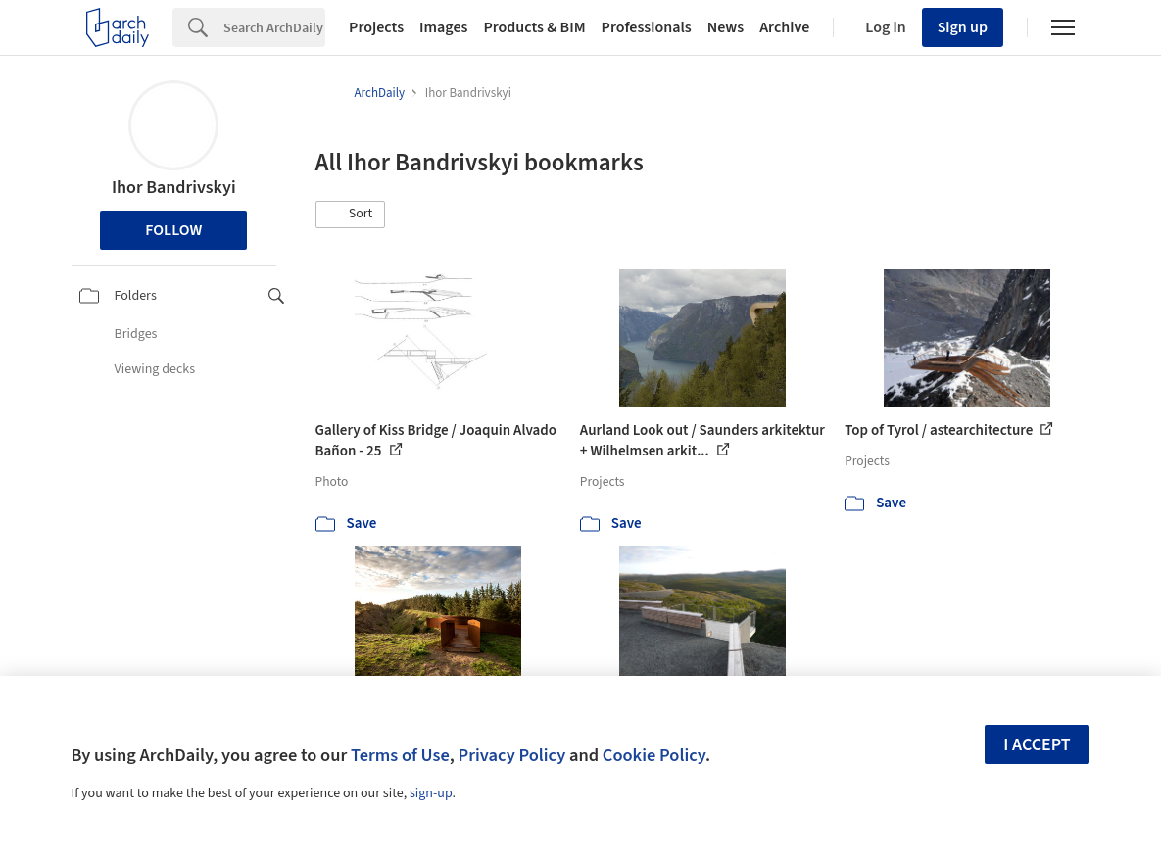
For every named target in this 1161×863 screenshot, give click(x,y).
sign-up (431, 793)
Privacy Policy (511, 755)
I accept (1036, 745)
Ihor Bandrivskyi (174, 187)
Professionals (647, 27)
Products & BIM (534, 27)
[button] (350, 214)
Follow (173, 230)
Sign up (963, 27)
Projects (376, 27)
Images (443, 27)
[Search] (274, 27)
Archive (784, 27)
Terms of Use (400, 755)
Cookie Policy (654, 755)
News (725, 27)
